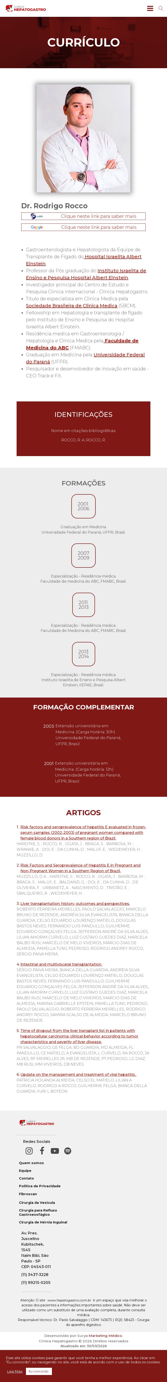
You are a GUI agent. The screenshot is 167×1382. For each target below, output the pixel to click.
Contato (26, 1178)
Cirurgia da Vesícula (37, 1203)
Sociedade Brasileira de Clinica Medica (71, 305)
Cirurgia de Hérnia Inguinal (43, 1222)
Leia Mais (14, 1371)
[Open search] (161, 8)
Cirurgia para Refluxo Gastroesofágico (38, 1212)
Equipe (25, 1171)
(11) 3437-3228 (34, 1274)
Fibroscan (28, 1194)
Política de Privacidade (40, 1186)
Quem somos (31, 1163)
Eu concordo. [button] (39, 1371)
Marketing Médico (105, 1335)
